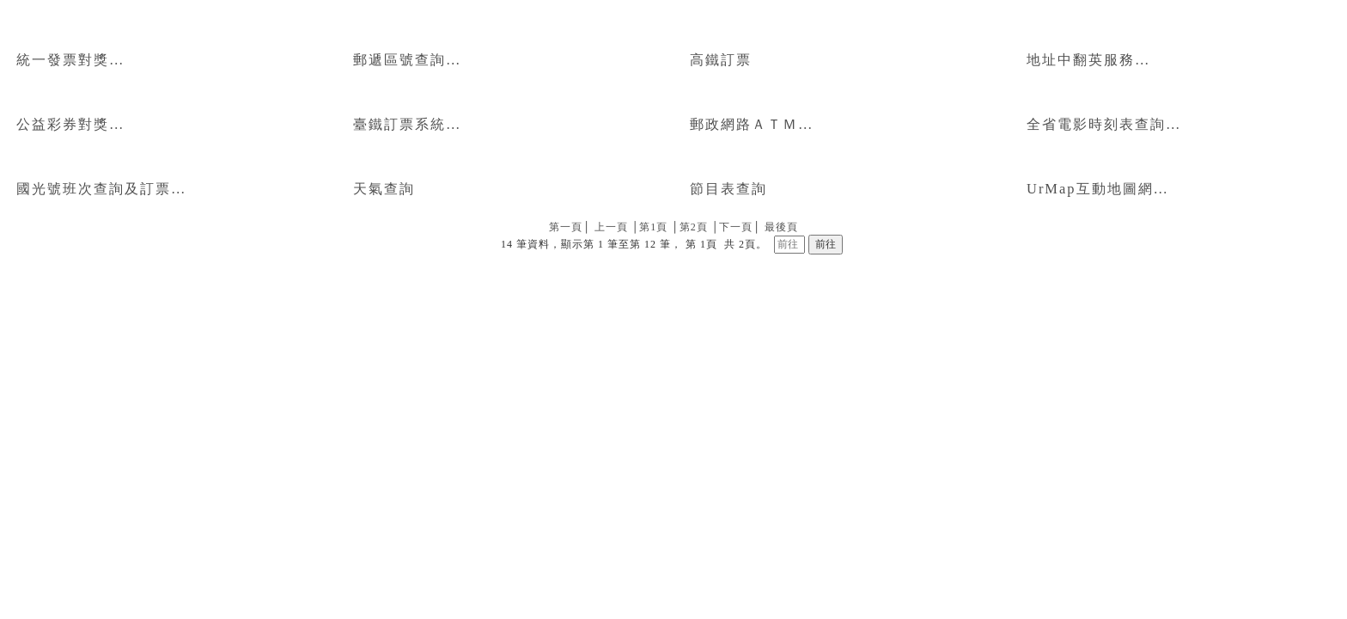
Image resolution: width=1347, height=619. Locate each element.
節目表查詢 (728, 189)
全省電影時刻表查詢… (1104, 124)
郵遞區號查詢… (407, 60)
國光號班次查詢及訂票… (101, 189)
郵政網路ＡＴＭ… (752, 124)
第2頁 (694, 227)
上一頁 (611, 227)
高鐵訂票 (721, 60)
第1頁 (653, 227)
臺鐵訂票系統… (407, 124)
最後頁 (781, 227)
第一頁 (565, 227)
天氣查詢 (384, 189)
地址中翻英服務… (1088, 60)
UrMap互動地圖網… (1098, 189)
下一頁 (736, 227)
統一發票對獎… (70, 60)
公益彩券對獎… (70, 124)
